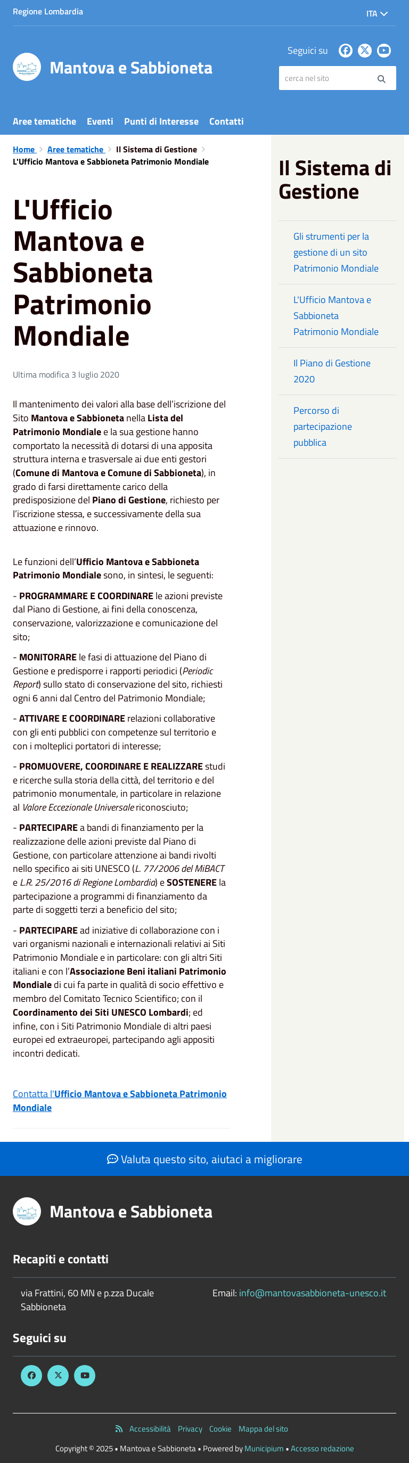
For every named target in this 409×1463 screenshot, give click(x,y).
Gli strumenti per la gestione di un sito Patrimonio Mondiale (336, 252)
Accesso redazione (322, 1448)
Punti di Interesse (161, 121)
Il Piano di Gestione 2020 (332, 371)
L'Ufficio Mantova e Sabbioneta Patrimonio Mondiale (336, 315)
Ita (377, 13)
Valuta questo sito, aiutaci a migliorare (204, 1158)
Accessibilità (150, 1428)
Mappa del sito (263, 1428)
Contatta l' (120, 1100)
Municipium (264, 1448)
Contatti (226, 121)
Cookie (220, 1428)
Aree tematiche (44, 121)
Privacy (190, 1428)
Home (25, 149)
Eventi (100, 121)
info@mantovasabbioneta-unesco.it (312, 1293)
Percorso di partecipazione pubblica (322, 426)
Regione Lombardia (48, 11)
